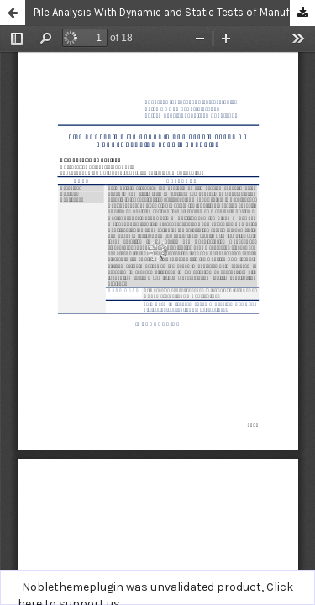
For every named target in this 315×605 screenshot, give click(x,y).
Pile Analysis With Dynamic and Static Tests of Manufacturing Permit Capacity (174, 12)
